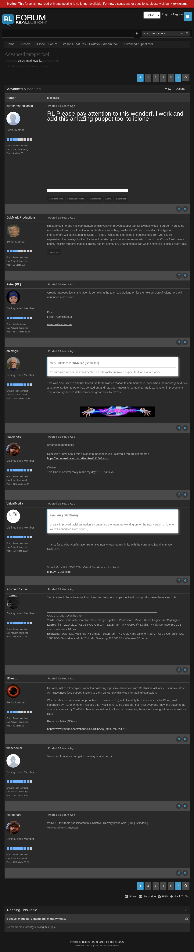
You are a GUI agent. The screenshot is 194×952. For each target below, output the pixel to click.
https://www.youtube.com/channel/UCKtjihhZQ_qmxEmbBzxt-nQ (87, 728)
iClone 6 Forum (46, 44)
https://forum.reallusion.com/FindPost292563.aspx (78, 458)
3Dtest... (12, 678)
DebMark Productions (21, 217)
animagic (12, 351)
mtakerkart (13, 436)
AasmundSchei (16, 589)
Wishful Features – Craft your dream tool (90, 44)
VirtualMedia (14, 503)
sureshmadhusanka (30, 60)
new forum (178, 3)
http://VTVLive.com (59, 571)
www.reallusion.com (59, 324)
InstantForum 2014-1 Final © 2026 (102, 941)
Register (178, 14)
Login (165, 14)
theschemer (14, 748)
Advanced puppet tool (138, 44)
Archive (25, 44)
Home (10, 44)
